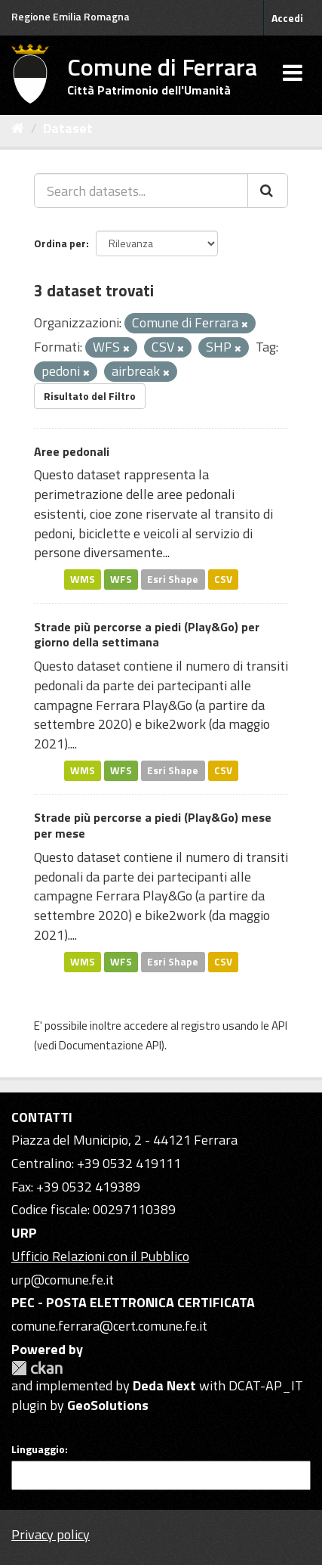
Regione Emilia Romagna (70, 16)
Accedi (287, 18)
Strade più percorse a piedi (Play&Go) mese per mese (152, 825)
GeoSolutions (108, 1405)
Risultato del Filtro (90, 396)
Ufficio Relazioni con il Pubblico (100, 1256)
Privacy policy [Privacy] (50, 1534)
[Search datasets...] (141, 190)
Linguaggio (38, 1449)
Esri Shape (172, 579)
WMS (82, 579)
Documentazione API (110, 1045)
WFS (121, 579)
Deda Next (164, 1385)
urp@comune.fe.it (62, 1279)
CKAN (37, 1368)
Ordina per (60, 243)
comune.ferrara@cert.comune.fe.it (109, 1326)
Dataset (68, 128)
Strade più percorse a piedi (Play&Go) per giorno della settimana (146, 635)
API (279, 1025)
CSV (223, 579)
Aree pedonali (71, 451)
